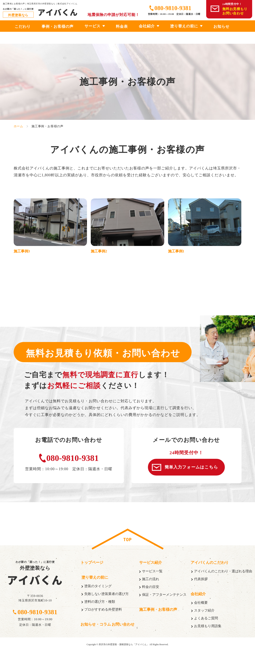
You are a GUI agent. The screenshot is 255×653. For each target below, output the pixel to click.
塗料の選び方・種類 (99, 603)
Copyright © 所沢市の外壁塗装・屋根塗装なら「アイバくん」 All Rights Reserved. (127, 646)
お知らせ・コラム (96, 626)
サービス (92, 26)
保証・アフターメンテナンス (164, 596)
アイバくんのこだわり (210, 564)
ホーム (18, 126)
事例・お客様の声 (57, 26)
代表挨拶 (201, 580)
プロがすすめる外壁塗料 (103, 611)
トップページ (92, 564)
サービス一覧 (152, 573)
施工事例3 (22, 251)
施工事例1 (176, 251)
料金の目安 (150, 588)
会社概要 (201, 604)
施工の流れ (150, 580)
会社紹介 (147, 26)
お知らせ (221, 26)
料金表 (122, 26)
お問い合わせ (123, 626)
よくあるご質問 (206, 620)
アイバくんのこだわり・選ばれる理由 (223, 573)
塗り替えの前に (184, 26)
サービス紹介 (150, 564)
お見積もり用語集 (207, 627)
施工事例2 (99, 251)
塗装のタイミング (98, 587)
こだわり (23, 26)
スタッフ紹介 (204, 612)
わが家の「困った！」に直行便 (35, 567)
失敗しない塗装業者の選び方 (106, 595)
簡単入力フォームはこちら (192, 467)
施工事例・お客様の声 (158, 611)
